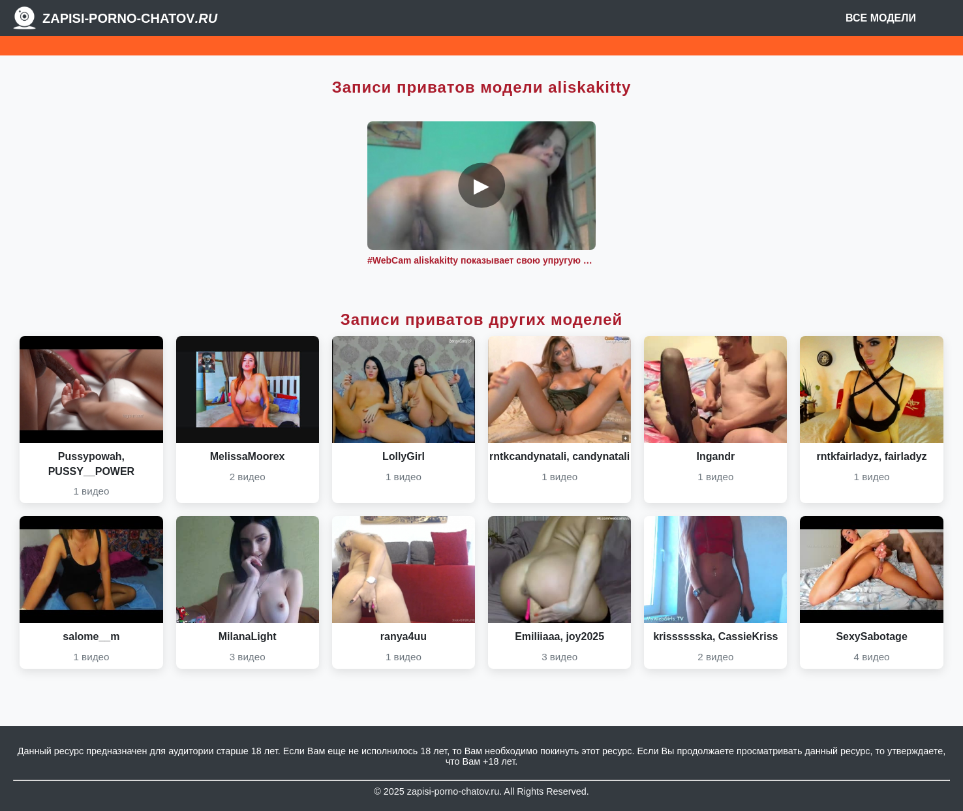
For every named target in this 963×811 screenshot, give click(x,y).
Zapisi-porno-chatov (129, 18)
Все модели (881, 17)
